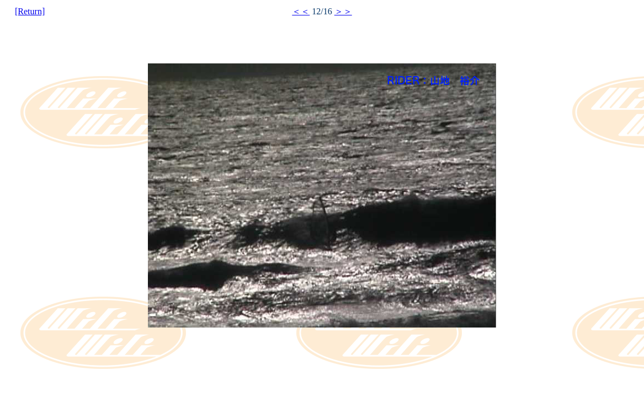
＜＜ (301, 11)
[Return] (30, 11)
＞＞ (343, 11)
